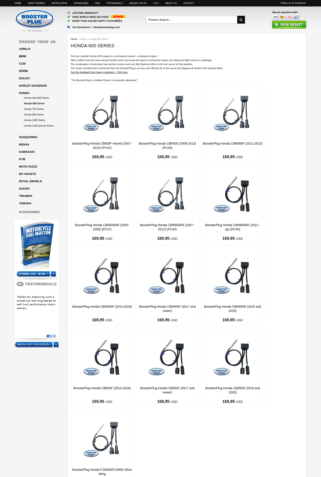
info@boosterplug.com (177, 459)
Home (17, 3)
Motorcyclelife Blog (258, 459)
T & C (156, 3)
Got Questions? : (93, 27)
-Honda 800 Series (33, 114)
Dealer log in (137, 3)
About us (171, 3)
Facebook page (228, 459)
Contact (188, 3)
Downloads (81, 3)
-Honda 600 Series (34, 103)
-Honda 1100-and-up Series (38, 125)
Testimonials (114, 3)
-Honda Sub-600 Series (36, 97)
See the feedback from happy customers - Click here (99, 72)
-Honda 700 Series (33, 109)
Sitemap (204, 459)
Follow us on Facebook (293, 3)
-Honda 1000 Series (34, 120)
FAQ (97, 3)
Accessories (29, 212)
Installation (59, 3)
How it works (36, 3)
